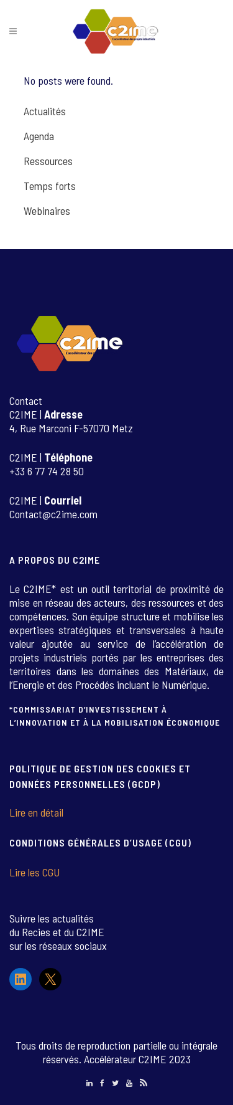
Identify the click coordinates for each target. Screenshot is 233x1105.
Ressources (48, 161)
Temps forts (50, 185)
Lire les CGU (34, 872)
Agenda (39, 136)
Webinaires (47, 210)
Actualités (45, 111)
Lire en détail (36, 812)
